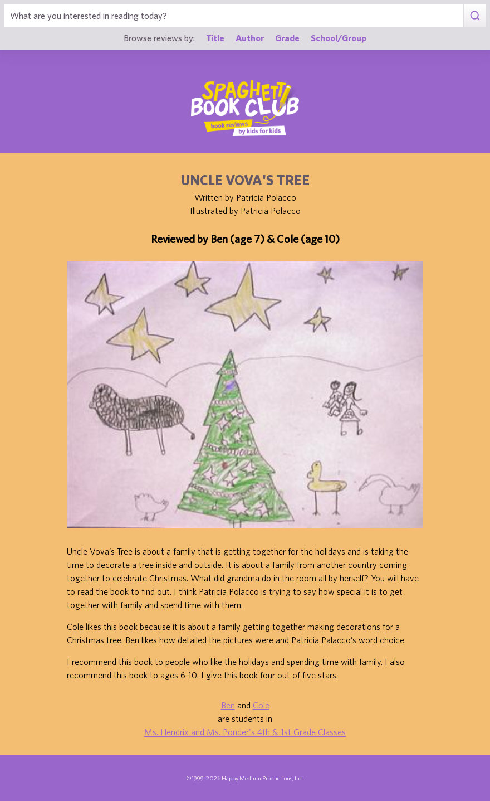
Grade (287, 37)
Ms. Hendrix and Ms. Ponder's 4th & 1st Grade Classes (245, 732)
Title (215, 37)
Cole (261, 705)
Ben (228, 705)
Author (250, 37)
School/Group (338, 37)
